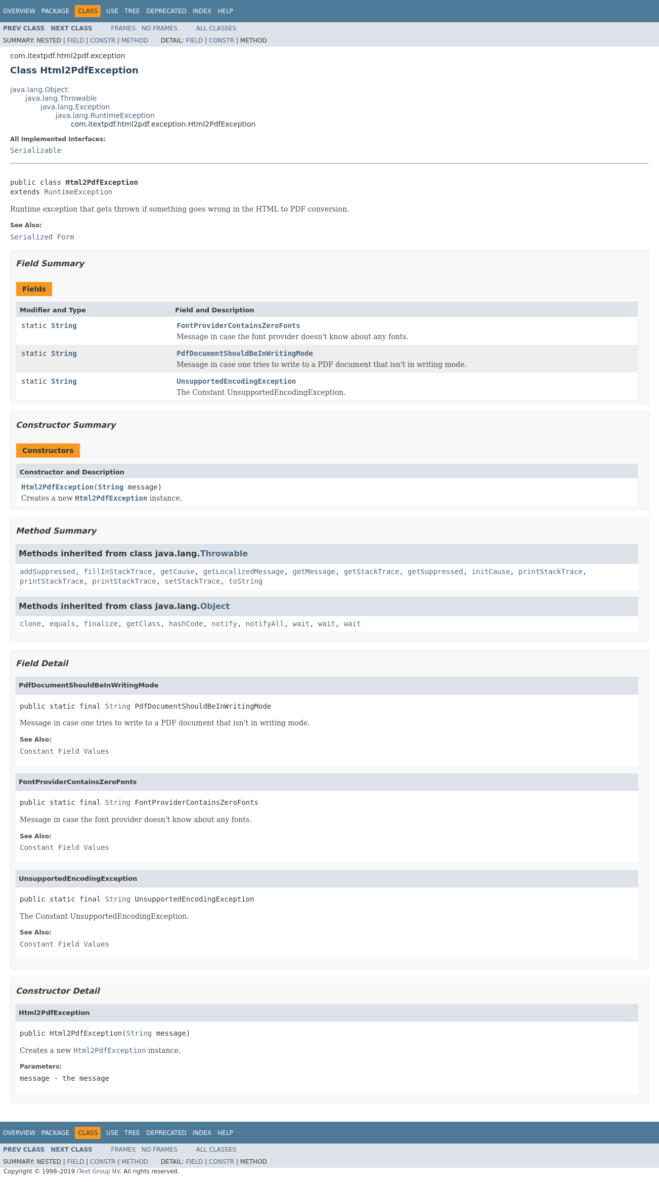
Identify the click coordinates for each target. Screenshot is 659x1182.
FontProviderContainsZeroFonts (238, 325)
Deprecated (166, 11)
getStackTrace (372, 571)
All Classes (216, 28)
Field (75, 40)
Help (225, 11)
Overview (19, 11)
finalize (100, 624)
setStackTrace (193, 581)
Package (55, 11)
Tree (132, 11)
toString (245, 581)
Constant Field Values (64, 751)
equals (62, 624)
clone (30, 624)
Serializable (35, 150)
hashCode (186, 624)
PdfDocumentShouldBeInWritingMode (245, 353)
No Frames (160, 28)
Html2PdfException (57, 487)
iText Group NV (98, 1171)
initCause (491, 571)
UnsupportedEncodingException (236, 381)
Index (202, 11)
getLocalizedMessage (243, 571)
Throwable (224, 553)
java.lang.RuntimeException (105, 115)
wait (301, 624)
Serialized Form (42, 237)
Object (215, 606)
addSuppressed (47, 571)
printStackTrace (550, 571)
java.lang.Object (39, 90)
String (64, 325)
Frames (123, 28)
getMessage (313, 571)
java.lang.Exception (75, 107)
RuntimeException (78, 192)
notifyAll (265, 624)
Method (134, 40)
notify (224, 624)
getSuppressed (435, 571)
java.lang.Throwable (61, 98)
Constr (102, 40)
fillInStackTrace (117, 571)
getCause (177, 571)
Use (112, 11)
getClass (143, 624)
